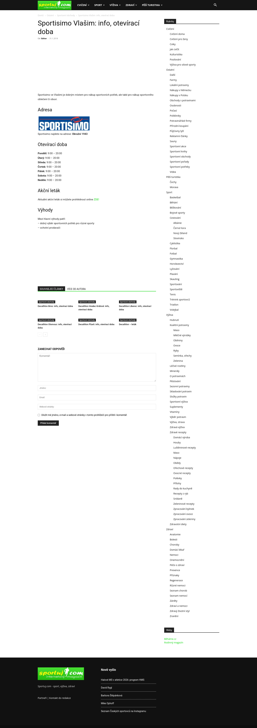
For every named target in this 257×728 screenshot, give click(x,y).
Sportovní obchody (66, 15)
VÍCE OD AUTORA (76, 289)
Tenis (173, 294)
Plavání (174, 274)
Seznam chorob (178, 590)
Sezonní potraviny (180, 386)
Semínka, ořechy (182, 355)
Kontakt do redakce (60, 698)
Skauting (174, 279)
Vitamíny (174, 411)
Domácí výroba (181, 437)
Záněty (173, 600)
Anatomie (175, 534)
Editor (44, 38)
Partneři (42, 698)
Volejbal (174, 309)
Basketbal (175, 197)
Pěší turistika (152, 5)
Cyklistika (175, 243)
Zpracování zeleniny (184, 519)
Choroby (174, 544)
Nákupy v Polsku (179, 95)
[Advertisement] (66, 67)
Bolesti (173, 539)
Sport (99, 5)
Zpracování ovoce (183, 514)
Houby (177, 442)
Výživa (115, 5)
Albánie (177, 223)
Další (172, 74)
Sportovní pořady (179, 161)
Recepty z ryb (180, 493)
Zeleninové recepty (183, 503)
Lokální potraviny (179, 85)
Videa (173, 171)
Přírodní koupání (179, 125)
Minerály (174, 371)
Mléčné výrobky (182, 335)
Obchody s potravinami (183, 100)
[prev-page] (40, 334)
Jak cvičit (174, 49)
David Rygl (106, 687)
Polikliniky (175, 115)
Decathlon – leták (127, 324)
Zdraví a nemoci (178, 605)
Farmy (173, 80)
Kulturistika (176, 54)
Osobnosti (175, 105)
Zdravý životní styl (180, 611)
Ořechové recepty (183, 468)
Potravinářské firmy (180, 120)
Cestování (175, 217)
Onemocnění (177, 560)
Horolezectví (177, 263)
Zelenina (178, 360)
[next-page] (45, 334)
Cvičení (83, 5)
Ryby (176, 350)
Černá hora (179, 228)
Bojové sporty (177, 212)
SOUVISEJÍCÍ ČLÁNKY (51, 289)
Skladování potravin (181, 391)
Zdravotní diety (178, 524)
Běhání (173, 202)
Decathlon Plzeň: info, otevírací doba (96, 324)
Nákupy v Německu (180, 90)
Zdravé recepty (178, 432)
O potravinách (177, 376)
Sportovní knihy (178, 151)
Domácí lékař (177, 549)
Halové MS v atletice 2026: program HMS (122, 679)
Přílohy (177, 483)
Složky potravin (178, 396)
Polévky (177, 478)
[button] (215, 5)
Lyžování (174, 268)
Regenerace (176, 580)
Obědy (177, 463)
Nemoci (174, 554)
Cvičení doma (177, 34)
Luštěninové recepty (184, 447)
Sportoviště (176, 289)
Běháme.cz (170, 639)
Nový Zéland (180, 233)
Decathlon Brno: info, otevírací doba (55, 306)
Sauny (173, 141)
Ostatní (50, 15)
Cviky (173, 44)
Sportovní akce (178, 146)
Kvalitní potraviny (179, 325)
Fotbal (173, 253)
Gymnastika (176, 258)
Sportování (176, 284)
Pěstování (175, 381)
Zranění (174, 616)
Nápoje (177, 457)
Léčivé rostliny (177, 365)
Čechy (173, 182)
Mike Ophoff (107, 703)
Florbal (173, 248)
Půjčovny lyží (177, 131)
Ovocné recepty (182, 473)
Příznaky (174, 575)
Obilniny (178, 340)
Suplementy (176, 406)
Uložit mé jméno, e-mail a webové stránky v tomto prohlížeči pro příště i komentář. (84, 415)
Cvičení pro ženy (179, 39)
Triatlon (174, 304)
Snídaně (177, 498)
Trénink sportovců (180, 299)
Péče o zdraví (177, 565)
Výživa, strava (177, 422)
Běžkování (175, 207)
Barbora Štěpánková (111, 695)
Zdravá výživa (177, 427)
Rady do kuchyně (182, 488)
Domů (41, 15)
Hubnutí (174, 320)
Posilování (175, 59)
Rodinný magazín (173, 642)
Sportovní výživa (179, 401)
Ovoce (176, 345)
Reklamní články (179, 136)
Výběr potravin (178, 417)
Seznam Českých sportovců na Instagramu (123, 711)
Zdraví (131, 5)
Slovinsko (178, 238)
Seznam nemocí (178, 595)
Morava (174, 187)
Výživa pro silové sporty (183, 64)
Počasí (173, 110)
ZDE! (96, 199)
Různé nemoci (177, 585)
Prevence (175, 570)
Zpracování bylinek (183, 508)
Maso (176, 330)
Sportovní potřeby (180, 166)
